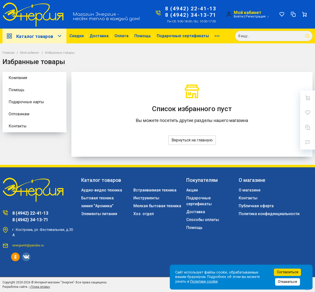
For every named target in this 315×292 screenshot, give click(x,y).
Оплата (121, 36)
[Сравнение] (293, 14)
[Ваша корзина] (304, 14)
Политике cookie (204, 281)
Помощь (142, 36)
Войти (238, 16)
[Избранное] (282, 14)
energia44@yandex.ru (28, 245)
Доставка (99, 36)
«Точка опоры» (40, 287)
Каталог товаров (34, 36)
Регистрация (256, 16)
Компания (18, 77)
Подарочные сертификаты (183, 36)
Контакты (18, 126)
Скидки (76, 36)
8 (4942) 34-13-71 (190, 15)
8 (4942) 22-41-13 (190, 9)
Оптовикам (19, 114)
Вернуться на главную (192, 140)
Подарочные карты (26, 102)
